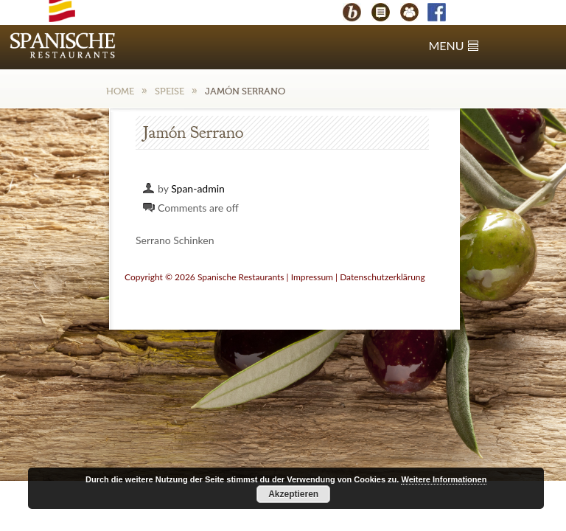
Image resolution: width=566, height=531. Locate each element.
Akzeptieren (293, 494)
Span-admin (198, 188)
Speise (169, 91)
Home (120, 91)
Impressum (312, 276)
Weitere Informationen (443, 479)
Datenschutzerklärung (382, 276)
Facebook (443, 14)
